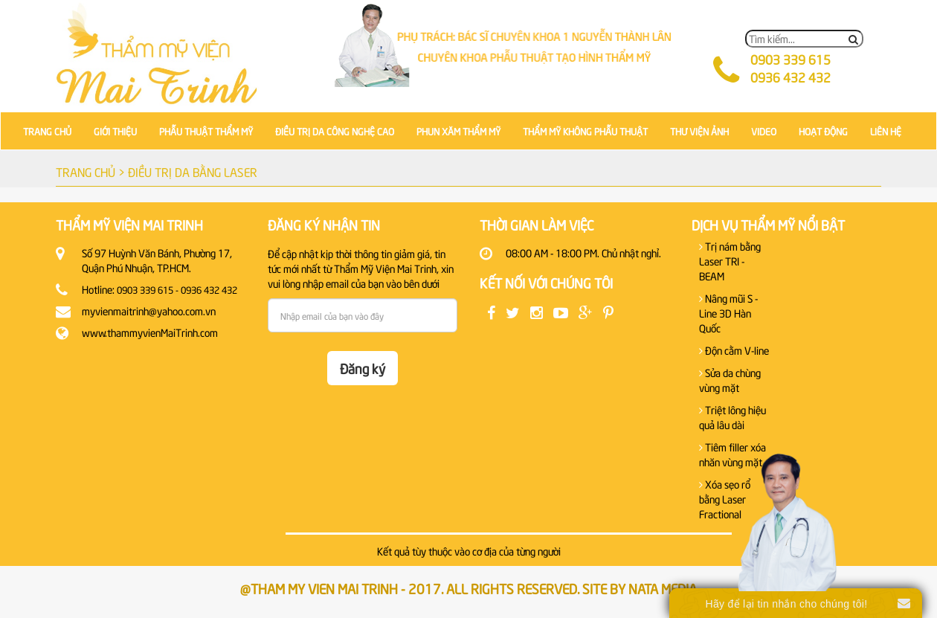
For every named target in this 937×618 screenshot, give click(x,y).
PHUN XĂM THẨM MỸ (458, 131)
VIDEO (763, 131)
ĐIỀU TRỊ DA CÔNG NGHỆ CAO (334, 131)
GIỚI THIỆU (115, 131)
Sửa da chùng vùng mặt (730, 379)
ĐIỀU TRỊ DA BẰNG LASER (192, 171)
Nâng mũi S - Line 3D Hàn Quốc (728, 313)
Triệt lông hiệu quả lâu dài (732, 416)
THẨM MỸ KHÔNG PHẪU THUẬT (585, 131)
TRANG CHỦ (47, 131)
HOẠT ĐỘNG (823, 131)
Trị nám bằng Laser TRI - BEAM (730, 261)
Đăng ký (362, 367)
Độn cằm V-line (734, 350)
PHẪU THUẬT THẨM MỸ (206, 131)
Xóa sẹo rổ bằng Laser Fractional (724, 499)
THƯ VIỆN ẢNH (699, 131)
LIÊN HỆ (885, 131)
